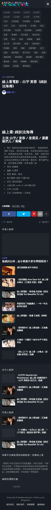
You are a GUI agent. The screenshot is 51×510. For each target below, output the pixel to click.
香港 (13, 39)
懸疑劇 (6, 66)
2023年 (7, 17)
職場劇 (23, 61)
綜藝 (43, 53)
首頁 (4, 77)
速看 (15, 48)
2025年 (26, 17)
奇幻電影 (7, 30)
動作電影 (16, 44)
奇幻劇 (17, 30)
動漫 (26, 44)
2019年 (7, 12)
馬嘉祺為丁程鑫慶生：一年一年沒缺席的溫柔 (32, 305)
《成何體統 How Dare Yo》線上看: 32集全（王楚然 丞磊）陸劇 (33, 280)
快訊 (42, 26)
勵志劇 (6, 61)
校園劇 (29, 39)
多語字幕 (22, 26)
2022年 (36, 12)
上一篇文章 (43, 222)
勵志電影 (39, 57)
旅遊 (21, 39)
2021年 (26, 12)
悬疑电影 (35, 44)
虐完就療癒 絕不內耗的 (27, 267)
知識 (5, 35)
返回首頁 (10, 504)
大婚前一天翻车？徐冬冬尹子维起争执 (32, 341)
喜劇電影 (32, 48)
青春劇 (14, 35)
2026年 (36, 17)
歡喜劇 (16, 66)
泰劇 (38, 39)
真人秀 (6, 44)
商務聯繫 (31, 504)
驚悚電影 (26, 66)
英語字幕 (35, 35)
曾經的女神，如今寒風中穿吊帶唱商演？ (25, 261)
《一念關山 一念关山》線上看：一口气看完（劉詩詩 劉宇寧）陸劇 (32, 431)
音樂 (5, 39)
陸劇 (23, 48)
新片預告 (26, 53)
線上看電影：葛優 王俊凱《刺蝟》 (32, 315)
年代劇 (33, 26)
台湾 (5, 26)
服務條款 (41, 504)
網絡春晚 (7, 57)
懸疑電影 (34, 61)
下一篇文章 (7, 222)
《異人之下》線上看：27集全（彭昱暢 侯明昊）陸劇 (32, 353)
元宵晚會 (15, 21)
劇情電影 (18, 57)
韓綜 (15, 61)
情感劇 (6, 48)
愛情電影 (15, 53)
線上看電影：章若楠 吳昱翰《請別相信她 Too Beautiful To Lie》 (32, 293)
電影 (36, 53)
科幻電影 (24, 35)
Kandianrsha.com (25, 497)
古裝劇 (36, 21)
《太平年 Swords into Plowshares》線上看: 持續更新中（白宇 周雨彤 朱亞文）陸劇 (32, 378)
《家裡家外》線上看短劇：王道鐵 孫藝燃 (32, 329)
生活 (13, 26)
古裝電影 (26, 21)
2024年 (16, 17)
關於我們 (20, 504)
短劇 (5, 53)
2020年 (17, 12)
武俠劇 (38, 30)
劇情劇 (29, 57)
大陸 (5, 21)
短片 (42, 48)
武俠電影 (28, 30)
